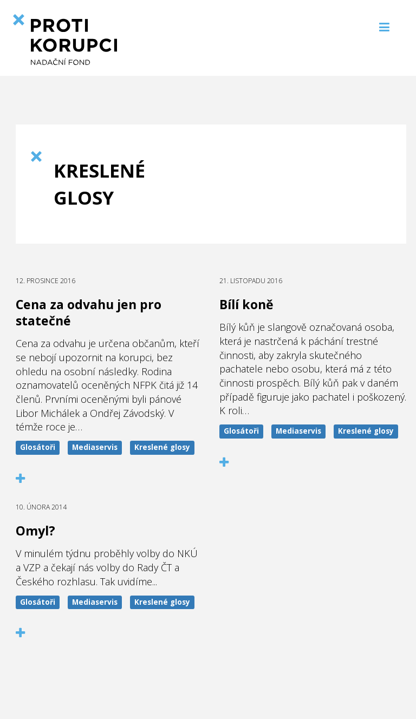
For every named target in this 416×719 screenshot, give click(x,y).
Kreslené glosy (162, 447)
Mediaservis (95, 447)
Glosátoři (37, 447)
